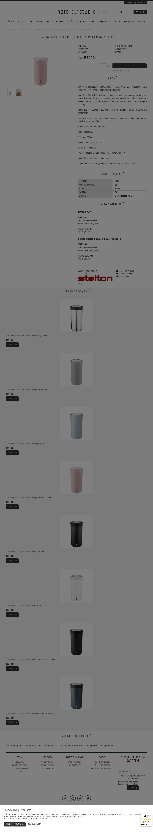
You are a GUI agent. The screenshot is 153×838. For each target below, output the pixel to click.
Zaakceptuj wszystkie (15, 824)
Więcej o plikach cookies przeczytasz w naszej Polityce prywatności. (28, 818)
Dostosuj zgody (34, 824)
